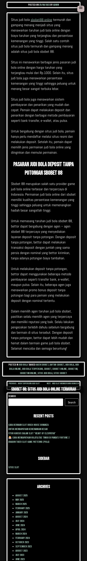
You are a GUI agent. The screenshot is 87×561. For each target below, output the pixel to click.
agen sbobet (42, 364)
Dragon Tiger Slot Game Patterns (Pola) (28, 442)
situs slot (13, 467)
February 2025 (22, 508)
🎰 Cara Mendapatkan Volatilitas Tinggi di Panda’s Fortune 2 (38, 437)
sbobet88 (72, 369)
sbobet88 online (41, 19)
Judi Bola (23, 364)
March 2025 (21, 504)
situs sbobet (60, 373)
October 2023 (22, 542)
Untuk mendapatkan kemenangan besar (28, 429)
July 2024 (19, 521)
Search (12, 396)
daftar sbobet (57, 364)
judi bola (69, 364)
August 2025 (21, 495)
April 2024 (20, 529)
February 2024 (22, 538)
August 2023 (21, 551)
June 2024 (20, 525)
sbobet (47, 369)
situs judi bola (45, 373)
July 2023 (19, 555)
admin (56, 5)
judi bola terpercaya (32, 369)
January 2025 (21, 512)
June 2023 (20, 559)
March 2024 (21, 534)
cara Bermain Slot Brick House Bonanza (28, 425)
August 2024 (21, 517)
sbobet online (59, 369)
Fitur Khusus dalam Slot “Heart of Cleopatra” (32, 433)
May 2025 (19, 500)
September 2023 (23, 546)
